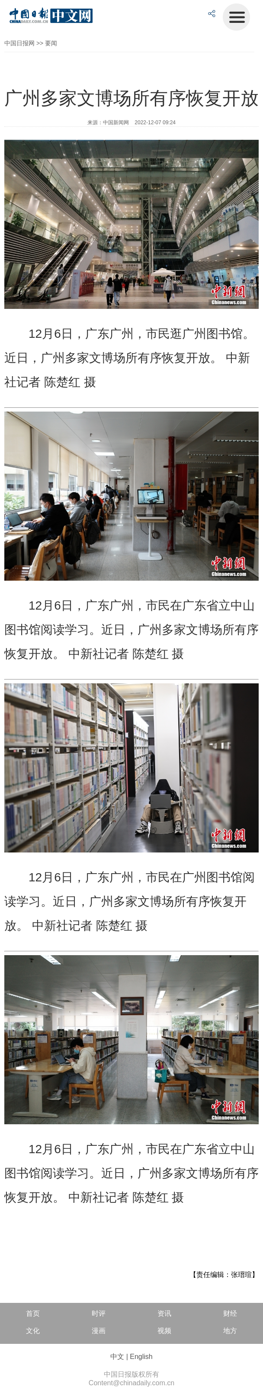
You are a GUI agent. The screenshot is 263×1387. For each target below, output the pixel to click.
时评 (99, 1313)
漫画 (99, 1330)
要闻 (51, 43)
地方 (230, 1330)
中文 (117, 1356)
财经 (230, 1313)
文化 (33, 1330)
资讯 (164, 1313)
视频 (164, 1330)
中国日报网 (19, 43)
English (141, 1356)
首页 (33, 1313)
